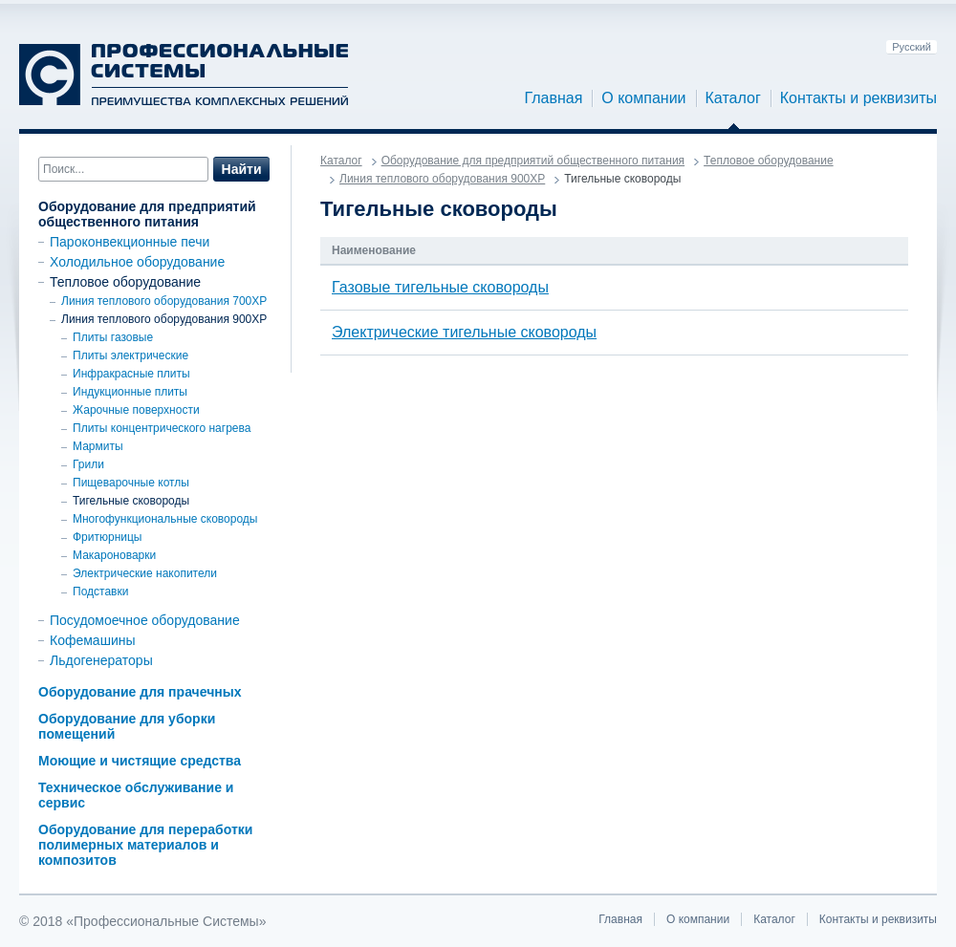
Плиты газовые (113, 337)
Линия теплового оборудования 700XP (164, 301)
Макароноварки (114, 555)
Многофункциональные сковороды (165, 519)
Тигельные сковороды (131, 500)
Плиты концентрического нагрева (161, 428)
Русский (911, 47)
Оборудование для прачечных (139, 691)
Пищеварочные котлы (131, 482)
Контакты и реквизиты (858, 98)
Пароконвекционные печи (129, 241)
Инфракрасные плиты (131, 373)
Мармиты (98, 446)
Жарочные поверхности (136, 410)
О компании (643, 98)
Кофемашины (93, 640)
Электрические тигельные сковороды (464, 332)
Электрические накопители (145, 573)
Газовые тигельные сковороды (440, 287)
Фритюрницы (107, 537)
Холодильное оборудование (137, 261)
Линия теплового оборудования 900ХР (164, 319)
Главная (553, 98)
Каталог (733, 98)
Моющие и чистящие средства (139, 760)
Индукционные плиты (130, 391)
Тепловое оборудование (125, 282)
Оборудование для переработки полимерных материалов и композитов (145, 845)
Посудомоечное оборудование (145, 620)
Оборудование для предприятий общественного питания (147, 214)
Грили (88, 464)
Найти (242, 169)
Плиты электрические (130, 355)
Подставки (100, 591)
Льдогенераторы (101, 660)
